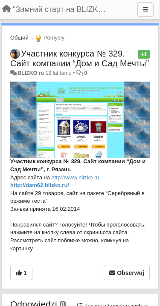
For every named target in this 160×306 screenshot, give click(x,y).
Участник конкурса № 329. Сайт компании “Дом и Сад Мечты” (79, 58)
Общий (19, 37)
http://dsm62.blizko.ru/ (39, 185)
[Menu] (145, 9)
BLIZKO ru (31, 73)
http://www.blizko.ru (75, 177)
